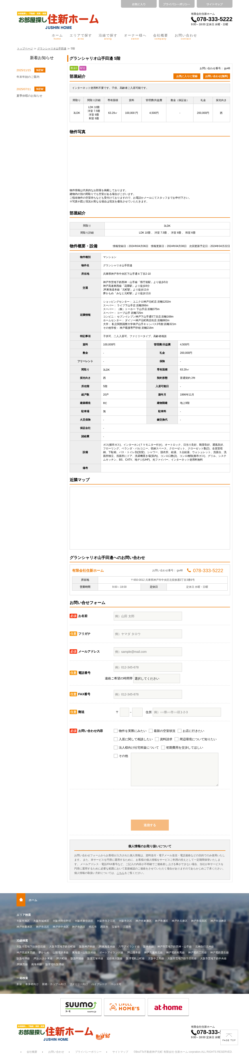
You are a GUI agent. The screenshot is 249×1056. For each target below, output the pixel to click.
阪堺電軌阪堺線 (54, 964)
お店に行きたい (193, 731)
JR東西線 (22, 964)
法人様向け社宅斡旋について (139, 747)
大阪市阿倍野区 (62, 920)
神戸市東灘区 (143, 920)
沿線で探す (108, 36)
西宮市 (104, 926)
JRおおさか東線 (42, 958)
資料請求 (166, 739)
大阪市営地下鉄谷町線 (62, 946)
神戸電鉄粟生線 (219, 952)
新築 (19, 984)
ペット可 (116, 984)
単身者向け (32, 984)
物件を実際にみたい (133, 731)
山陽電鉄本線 (61, 952)
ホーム (57, 36)
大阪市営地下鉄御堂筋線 (31, 946)
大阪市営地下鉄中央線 (213, 958)
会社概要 (160, 36)
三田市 (127, 926)
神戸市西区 (78, 926)
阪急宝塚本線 (95, 958)
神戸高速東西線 (26, 952)
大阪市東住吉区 (84, 920)
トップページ (25, 48)
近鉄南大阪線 (115, 958)
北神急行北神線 (204, 946)
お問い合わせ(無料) (216, 76)
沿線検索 (22, 940)
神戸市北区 (42, 926)
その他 (123, 756)
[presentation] (149, 806)
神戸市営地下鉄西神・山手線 (174, 946)
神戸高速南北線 (153, 952)
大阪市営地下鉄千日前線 (182, 958)
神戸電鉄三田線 (197, 952)
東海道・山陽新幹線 (84, 952)
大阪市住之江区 (106, 920)
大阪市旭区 (23, 920)
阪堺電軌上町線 (135, 958)
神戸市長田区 (199, 920)
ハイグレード (99, 984)
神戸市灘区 (161, 920)
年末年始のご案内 (28, 76)
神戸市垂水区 (24, 926)
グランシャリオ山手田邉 (51, 48)
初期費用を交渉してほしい (184, 747)
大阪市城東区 (41, 920)
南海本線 (36, 964)
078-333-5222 (211, 19)
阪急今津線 (23, 958)
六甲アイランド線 (129, 946)
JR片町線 (61, 958)
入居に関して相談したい (136, 739)
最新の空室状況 (164, 731)
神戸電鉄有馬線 (175, 952)
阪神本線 (148, 946)
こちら (120, 873)
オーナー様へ (135, 36)
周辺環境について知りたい (198, 739)
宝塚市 (116, 926)
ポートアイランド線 (111, 952)
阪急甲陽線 (77, 958)
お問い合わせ (186, 36)
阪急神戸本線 (87, 946)
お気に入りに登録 (186, 76)
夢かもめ (44, 952)
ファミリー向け (78, 984)
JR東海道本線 (106, 946)
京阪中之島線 (156, 958)
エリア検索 (24, 914)
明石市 (93, 926)
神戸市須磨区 (218, 920)
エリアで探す (81, 36)
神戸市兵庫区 (180, 920)
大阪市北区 (125, 920)
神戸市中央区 (61, 926)
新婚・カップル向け (54, 984)
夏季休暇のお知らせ (29, 95)
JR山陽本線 (134, 952)
